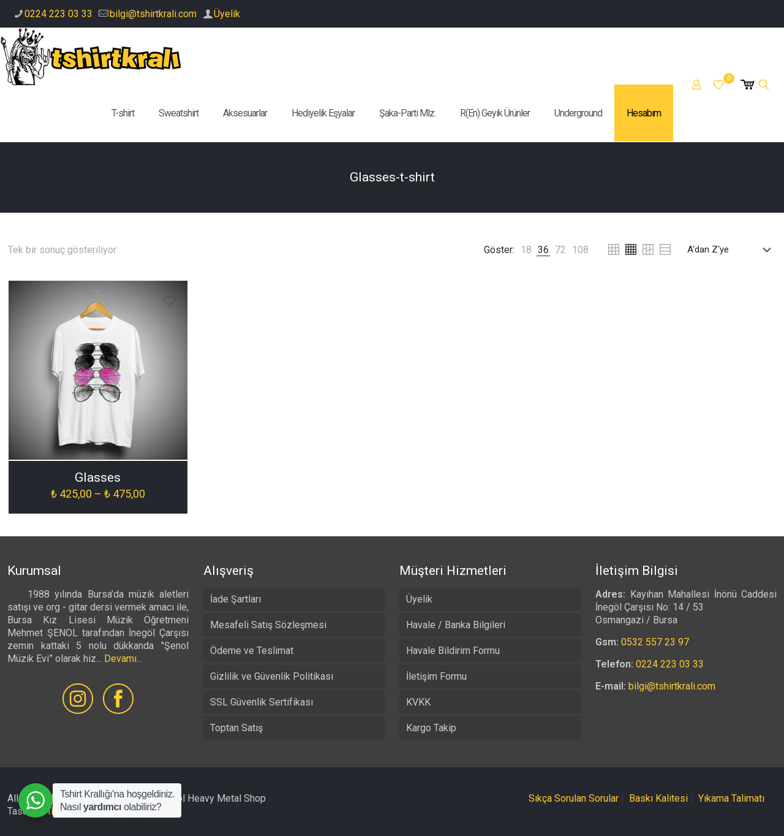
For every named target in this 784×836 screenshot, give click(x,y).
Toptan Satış (236, 728)
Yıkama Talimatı (731, 798)
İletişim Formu (436, 676)
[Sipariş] (731, 249)
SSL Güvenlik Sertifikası (261, 702)
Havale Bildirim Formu (453, 650)
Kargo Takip (431, 728)
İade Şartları (235, 599)
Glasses (98, 477)
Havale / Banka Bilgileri (455, 625)
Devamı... (123, 658)
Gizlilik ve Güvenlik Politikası (271, 676)
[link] (526, 249)
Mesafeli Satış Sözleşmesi (268, 625)
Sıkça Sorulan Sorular (574, 798)
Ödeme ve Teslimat (251, 650)
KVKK (418, 702)
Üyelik (227, 14)
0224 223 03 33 (58, 14)
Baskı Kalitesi (658, 798)
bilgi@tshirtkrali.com (153, 14)
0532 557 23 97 (655, 642)
